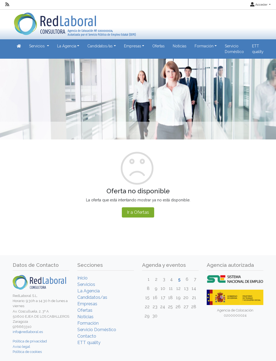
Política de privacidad (30, 341)
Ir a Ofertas (138, 212)
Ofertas (158, 46)
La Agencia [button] (66, 46)
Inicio (82, 278)
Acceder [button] (259, 4)
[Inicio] (74, 22)
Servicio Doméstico (234, 49)
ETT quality (258, 49)
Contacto (86, 336)
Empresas (87, 303)
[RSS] (7, 4)
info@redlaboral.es (28, 332)
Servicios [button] (37, 46)
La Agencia (88, 290)
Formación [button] (204, 46)
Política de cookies (27, 352)
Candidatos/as (92, 297)
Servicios (86, 284)
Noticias (180, 46)
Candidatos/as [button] (100, 46)
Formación (88, 323)
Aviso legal (21, 347)
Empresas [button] (132, 46)
